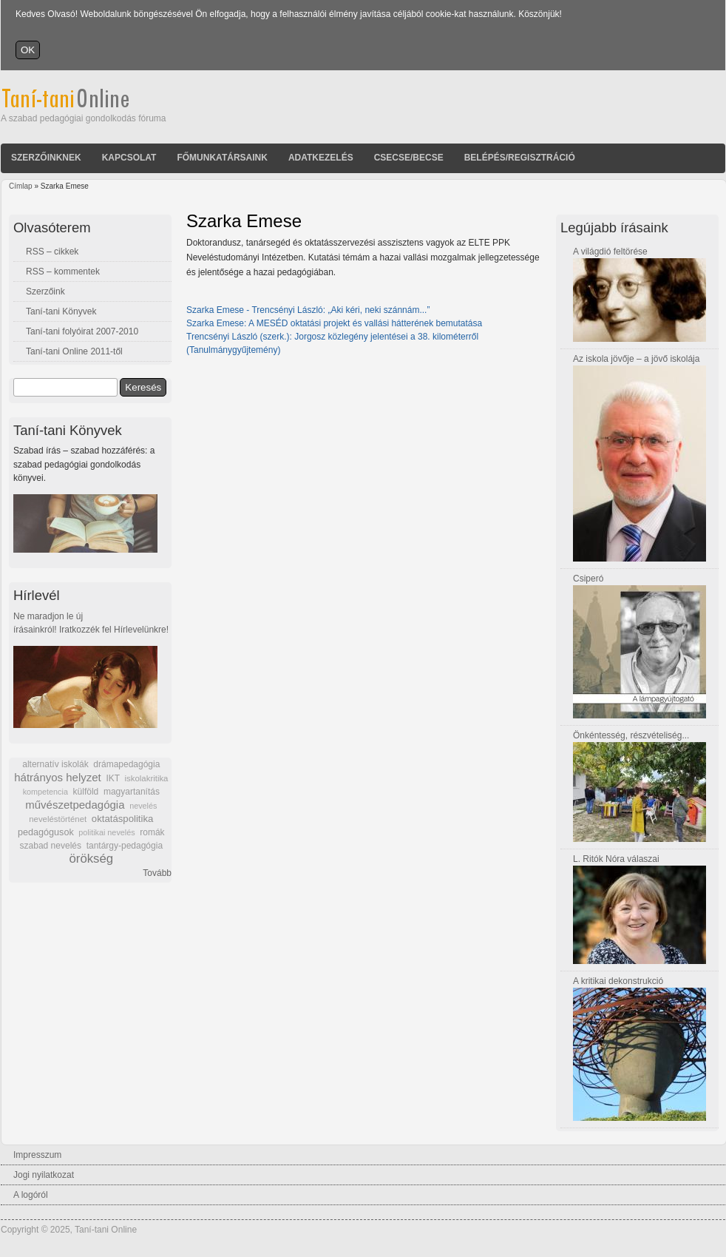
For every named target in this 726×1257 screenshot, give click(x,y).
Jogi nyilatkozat (43, 1175)
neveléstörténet (57, 819)
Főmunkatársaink (222, 157)
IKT (112, 778)
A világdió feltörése (610, 251)
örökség (91, 859)
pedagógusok (46, 832)
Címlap (21, 186)
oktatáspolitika (123, 818)
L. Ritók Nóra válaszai (616, 859)
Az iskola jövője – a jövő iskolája (636, 359)
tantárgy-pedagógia (124, 845)
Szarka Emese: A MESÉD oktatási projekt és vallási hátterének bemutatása (334, 323)
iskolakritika (147, 778)
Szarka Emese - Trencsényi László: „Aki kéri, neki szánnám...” (308, 310)
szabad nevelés (50, 845)
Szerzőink (45, 291)
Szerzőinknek (46, 157)
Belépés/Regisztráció (519, 157)
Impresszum (37, 1155)
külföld (86, 791)
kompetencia (45, 791)
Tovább (157, 873)
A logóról (30, 1195)
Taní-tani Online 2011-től (74, 351)
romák (152, 832)
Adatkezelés (320, 157)
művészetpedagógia (74, 804)
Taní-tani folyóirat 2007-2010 (82, 331)
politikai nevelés (106, 832)
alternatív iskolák (55, 764)
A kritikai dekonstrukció (618, 981)
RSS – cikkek (52, 251)
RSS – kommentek (63, 271)
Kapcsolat (129, 157)
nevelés (143, 805)
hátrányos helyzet (57, 777)
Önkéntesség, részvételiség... (631, 735)
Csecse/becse (409, 157)
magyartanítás (132, 791)
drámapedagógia (126, 764)
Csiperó (588, 578)
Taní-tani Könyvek (61, 311)
